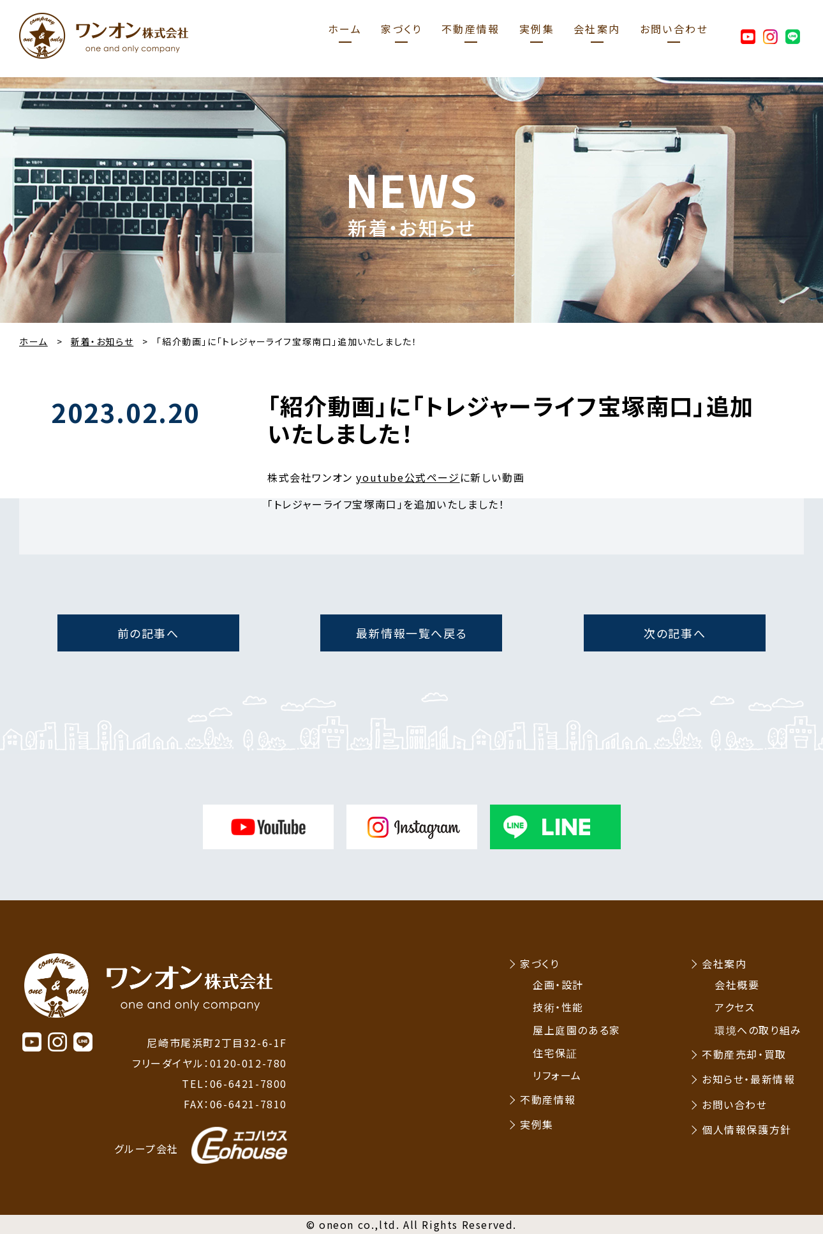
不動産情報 (470, 28)
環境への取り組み (758, 1029)
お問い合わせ (674, 28)
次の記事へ (675, 633)
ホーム (345, 28)
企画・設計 (558, 984)
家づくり (401, 28)
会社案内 (597, 28)
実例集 (536, 28)
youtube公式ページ (407, 477)
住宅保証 (555, 1052)
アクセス (735, 1007)
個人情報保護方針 (747, 1129)
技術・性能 (558, 1007)
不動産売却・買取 (744, 1054)
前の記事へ (148, 633)
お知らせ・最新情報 (748, 1079)
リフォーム (557, 1075)
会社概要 (737, 984)
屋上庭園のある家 (577, 1029)
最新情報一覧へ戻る (411, 633)
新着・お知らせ (102, 341)
